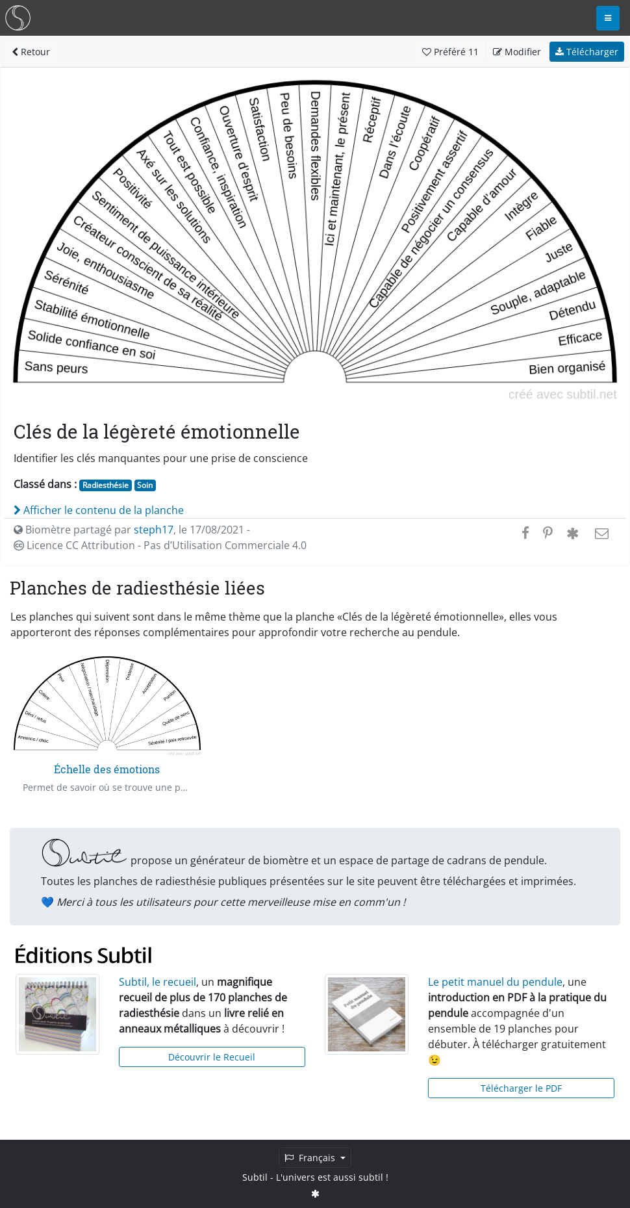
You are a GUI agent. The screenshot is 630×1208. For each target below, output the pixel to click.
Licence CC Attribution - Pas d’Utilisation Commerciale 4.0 (160, 545)
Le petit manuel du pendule (495, 982)
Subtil (255, 1177)
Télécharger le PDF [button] (521, 1088)
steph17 (153, 529)
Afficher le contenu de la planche (99, 510)
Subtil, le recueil (157, 982)
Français (311, 1157)
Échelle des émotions (107, 769)
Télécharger (586, 51)
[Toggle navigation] (608, 18)
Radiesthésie (105, 485)
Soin (145, 485)
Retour (31, 51)
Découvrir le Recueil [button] (211, 1057)
